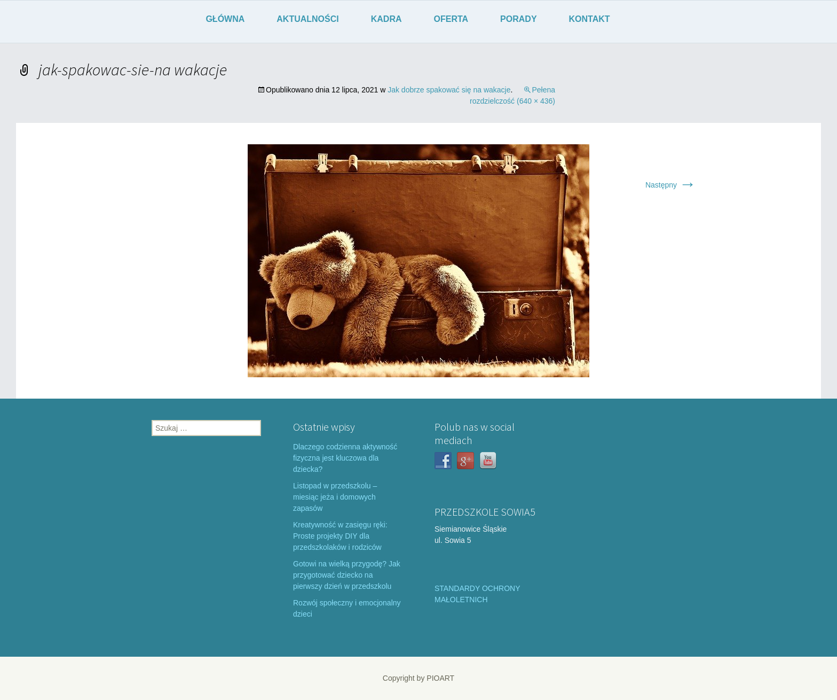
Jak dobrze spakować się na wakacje (449, 89)
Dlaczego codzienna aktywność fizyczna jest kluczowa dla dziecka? (345, 457)
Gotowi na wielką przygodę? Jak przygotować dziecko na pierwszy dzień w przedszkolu (346, 574)
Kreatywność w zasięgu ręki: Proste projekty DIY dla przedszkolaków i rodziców (340, 535)
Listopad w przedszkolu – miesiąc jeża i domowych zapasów (335, 496)
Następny (670, 185)
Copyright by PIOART (418, 678)
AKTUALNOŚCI (307, 19)
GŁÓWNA (225, 19)
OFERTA (451, 19)
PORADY (518, 19)
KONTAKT (589, 19)
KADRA (386, 19)
